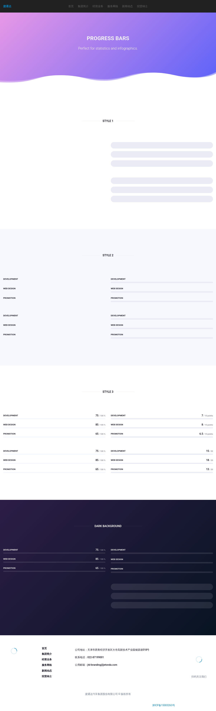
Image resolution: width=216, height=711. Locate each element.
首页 (71, 6)
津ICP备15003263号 (163, 705)
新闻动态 (127, 6)
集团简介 (83, 6)
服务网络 (112, 6)
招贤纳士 (142, 6)
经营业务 (97, 6)
